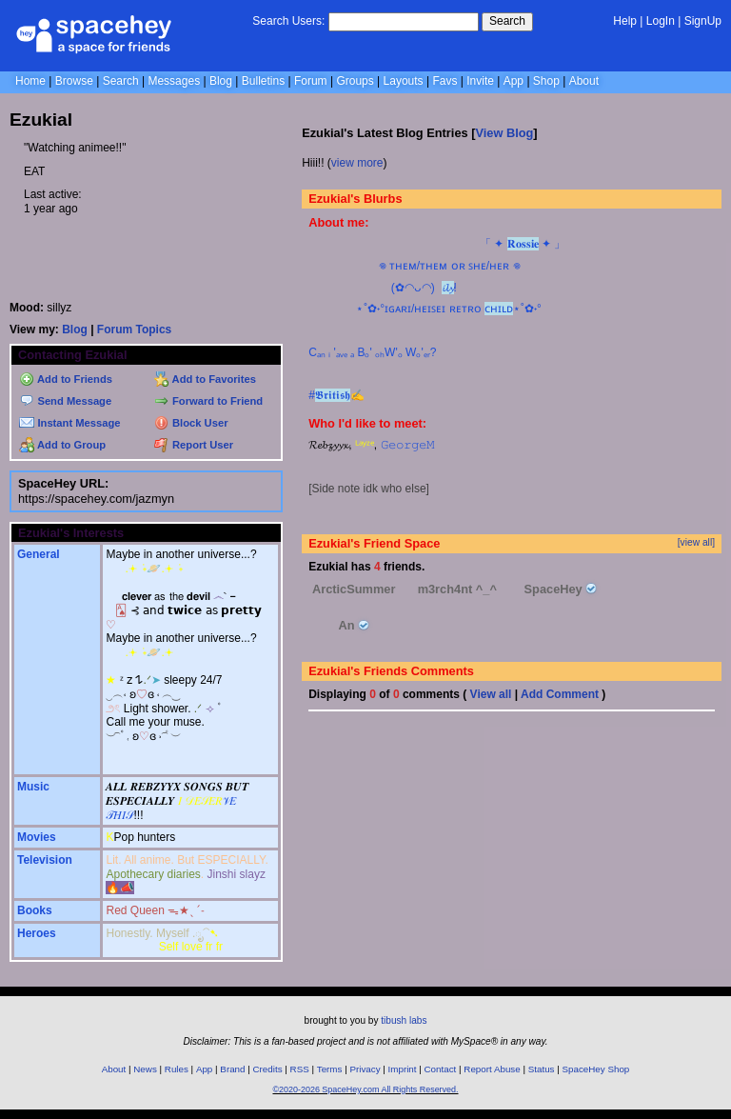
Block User (191, 423)
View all (491, 694)
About (584, 81)
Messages (174, 81)
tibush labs (403, 1020)
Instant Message (69, 423)
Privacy (364, 1069)
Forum (310, 81)
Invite (480, 81)
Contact (441, 1069)
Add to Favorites (205, 379)
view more (357, 163)
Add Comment (560, 694)
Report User (193, 444)
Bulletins (263, 81)
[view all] (696, 542)
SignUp (702, 21)
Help (625, 21)
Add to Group (62, 444)
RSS (299, 1069)
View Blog (504, 133)
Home (30, 81)
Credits (268, 1069)
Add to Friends (65, 379)
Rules (176, 1069)
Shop (546, 81)
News (145, 1069)
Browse (74, 81)
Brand (232, 1069)
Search (507, 21)
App (514, 81)
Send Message (65, 401)
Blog (220, 81)
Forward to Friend (208, 401)
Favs (444, 81)
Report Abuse (492, 1069)
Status (541, 1069)
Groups (354, 81)
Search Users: (288, 21)
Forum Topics (134, 329)
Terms (330, 1069)
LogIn (660, 21)
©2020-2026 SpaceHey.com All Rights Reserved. (365, 1089)
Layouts (404, 81)
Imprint (402, 1069)
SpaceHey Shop (596, 1069)
